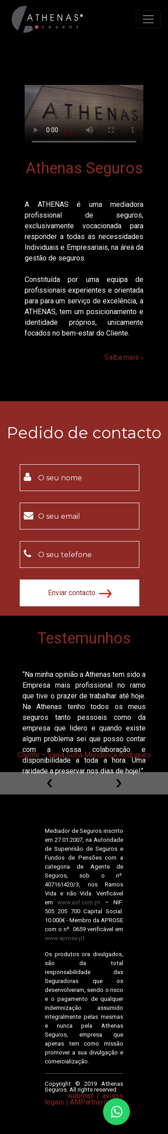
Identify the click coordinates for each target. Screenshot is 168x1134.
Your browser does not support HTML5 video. (84, 118)
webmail (80, 1096)
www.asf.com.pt (78, 902)
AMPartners (89, 1102)
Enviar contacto (80, 592)
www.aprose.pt (65, 938)
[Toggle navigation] (148, 19)
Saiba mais (121, 357)
